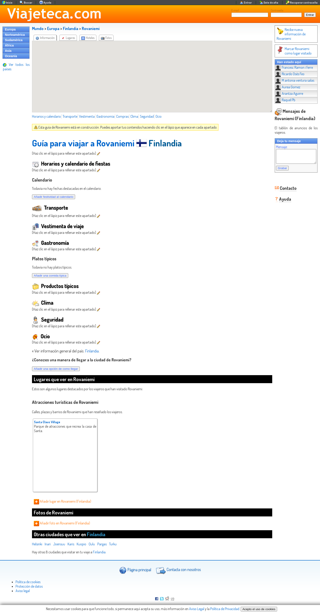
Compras (122, 116)
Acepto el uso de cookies (258, 609)
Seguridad (147, 116)
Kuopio (81, 544)
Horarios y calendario (46, 116)
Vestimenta (87, 116)
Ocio (159, 116)
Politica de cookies (28, 582)
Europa (10, 29)
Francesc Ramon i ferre (289, 67)
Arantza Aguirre (285, 93)
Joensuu (59, 544)
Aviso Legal (196, 609)
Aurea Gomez (283, 87)
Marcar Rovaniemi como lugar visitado (293, 51)
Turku (113, 544)
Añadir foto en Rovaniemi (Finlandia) (62, 523)
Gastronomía (105, 116)
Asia (8, 51)
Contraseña (277, 10)
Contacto (283, 191)
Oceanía (11, 56)
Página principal (135, 570)
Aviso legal (23, 591)
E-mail (235, 10)
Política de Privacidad (224, 609)
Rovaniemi (91, 28)
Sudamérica (13, 40)
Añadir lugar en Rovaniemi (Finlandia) (62, 501)
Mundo (38, 28)
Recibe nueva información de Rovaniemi (286, 34)
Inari (48, 544)
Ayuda (281, 201)
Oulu (92, 544)
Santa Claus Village (47, 422)
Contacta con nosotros (178, 570)
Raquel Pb (281, 100)
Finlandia (70, 28)
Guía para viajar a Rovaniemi (83, 142)
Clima (134, 116)
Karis (71, 544)
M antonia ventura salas (290, 80)
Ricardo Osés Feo (285, 74)
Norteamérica (15, 34)
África (9, 45)
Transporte (70, 116)
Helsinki (37, 544)
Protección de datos (29, 586)
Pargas (102, 544)
